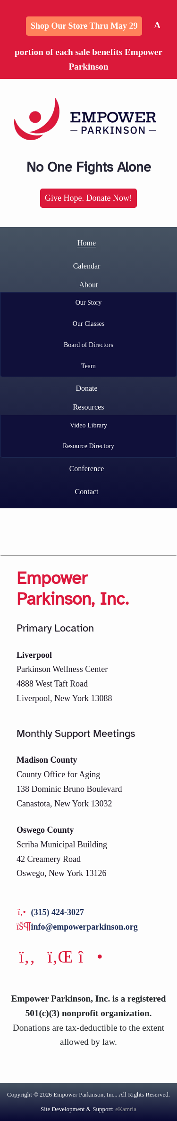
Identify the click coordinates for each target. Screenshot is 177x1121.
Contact (87, 492)
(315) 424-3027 (57, 912)
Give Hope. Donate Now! (88, 198)
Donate (86, 388)
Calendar (87, 266)
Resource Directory (88, 446)
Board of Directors (88, 344)
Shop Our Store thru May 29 (84, 26)
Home (86, 243)
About (88, 285)
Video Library (88, 425)
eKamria (125, 1109)
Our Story (89, 302)
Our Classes (88, 323)
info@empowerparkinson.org (84, 927)
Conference (86, 469)
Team (88, 366)
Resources (88, 407)
